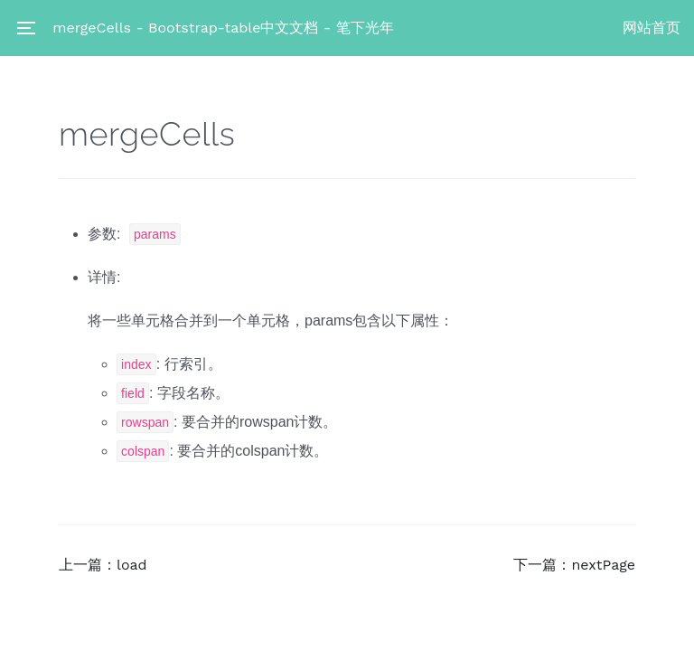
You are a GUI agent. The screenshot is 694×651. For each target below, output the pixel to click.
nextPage (603, 564)
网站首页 (651, 27)
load (132, 564)
